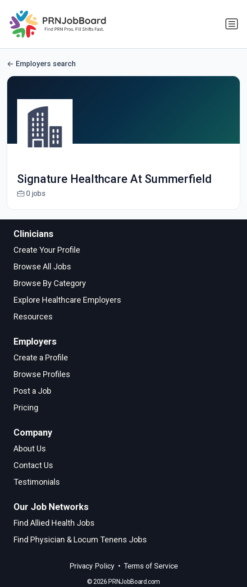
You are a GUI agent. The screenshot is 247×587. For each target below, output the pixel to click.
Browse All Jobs (42, 266)
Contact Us (33, 465)
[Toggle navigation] (231, 23)
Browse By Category (50, 283)
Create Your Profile (47, 250)
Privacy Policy (91, 566)
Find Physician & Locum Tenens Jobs (80, 539)
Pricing (26, 407)
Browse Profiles (42, 374)
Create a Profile (41, 357)
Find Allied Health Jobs (54, 523)
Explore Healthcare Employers (67, 300)
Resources (33, 316)
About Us (30, 448)
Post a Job (32, 391)
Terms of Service (151, 566)
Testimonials (37, 482)
